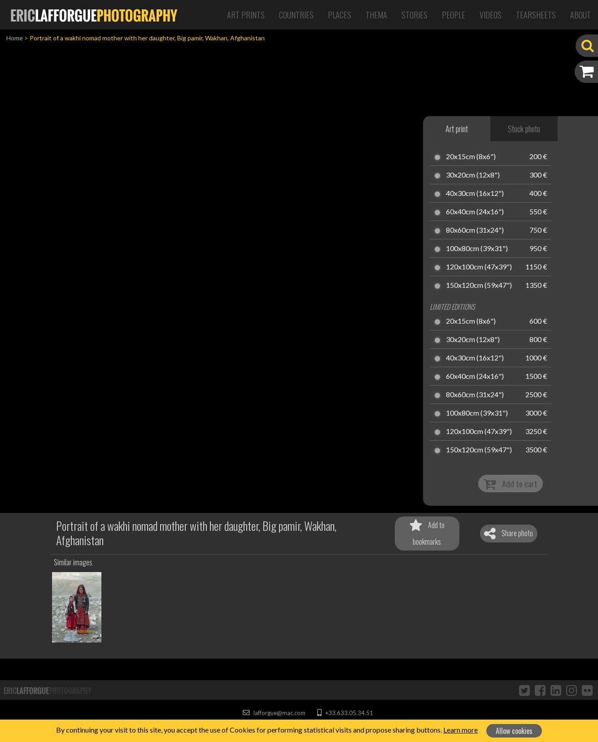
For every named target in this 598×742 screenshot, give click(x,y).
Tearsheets (536, 15)
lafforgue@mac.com (274, 712)
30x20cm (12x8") (473, 175)
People (453, 15)
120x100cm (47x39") (479, 267)
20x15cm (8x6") (471, 157)
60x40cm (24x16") (475, 212)
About (580, 15)
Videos (491, 15)
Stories (415, 15)
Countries (296, 15)
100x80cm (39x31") (477, 248)
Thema (376, 15)
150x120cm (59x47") (479, 285)
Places (339, 15)
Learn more (460, 729)
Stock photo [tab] (524, 129)
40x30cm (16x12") (475, 193)
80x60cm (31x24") (475, 230)
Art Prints (246, 15)
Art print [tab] (456, 129)
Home (14, 38)
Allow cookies (514, 730)
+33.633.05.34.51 (345, 712)
